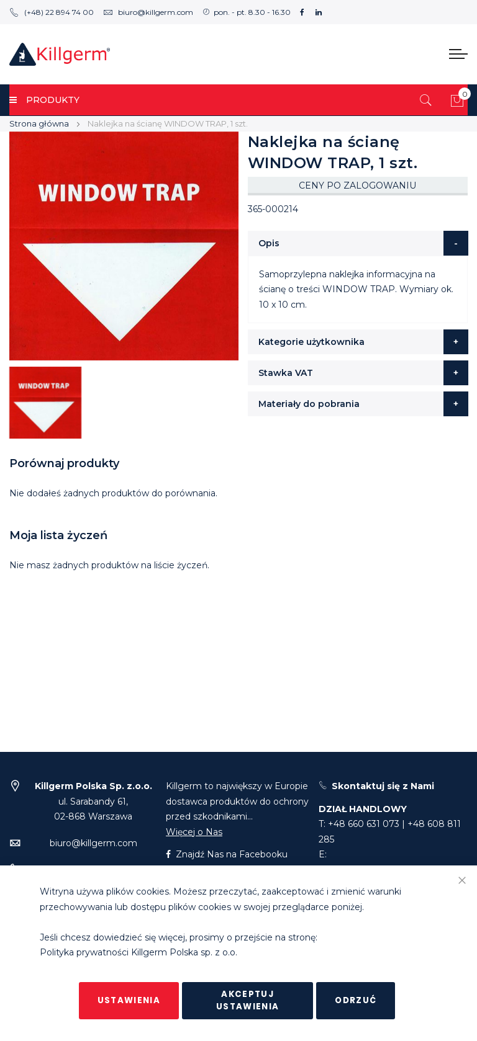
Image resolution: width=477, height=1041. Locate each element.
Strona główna (39, 123)
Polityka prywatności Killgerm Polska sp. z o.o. (138, 952)
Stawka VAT (285, 372)
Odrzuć (355, 1000)
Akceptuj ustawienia (247, 1000)
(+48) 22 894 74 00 (51, 12)
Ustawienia (129, 1000)
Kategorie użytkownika (311, 341)
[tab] (358, 243)
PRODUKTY (44, 99)
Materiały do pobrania (309, 403)
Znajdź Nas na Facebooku (227, 854)
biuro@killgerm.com (148, 12)
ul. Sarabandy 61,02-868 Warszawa (93, 801)
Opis (268, 243)
